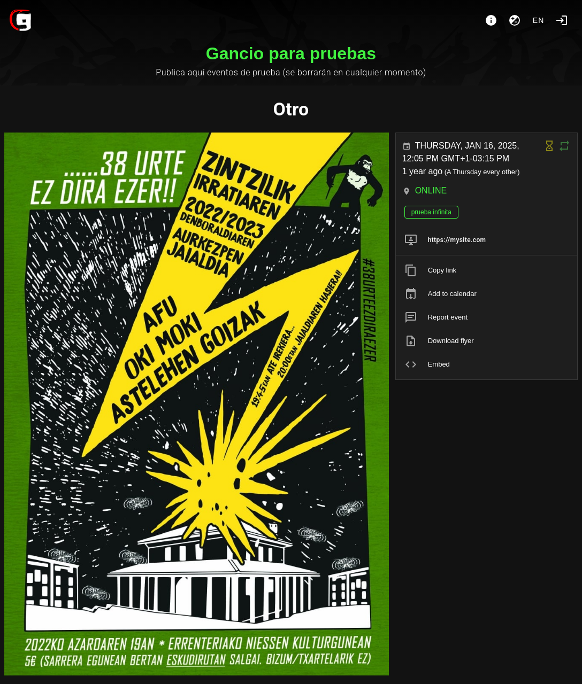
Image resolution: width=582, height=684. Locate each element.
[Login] (561, 20)
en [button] (539, 20)
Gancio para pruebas (291, 53)
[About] (491, 20)
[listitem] (486, 240)
